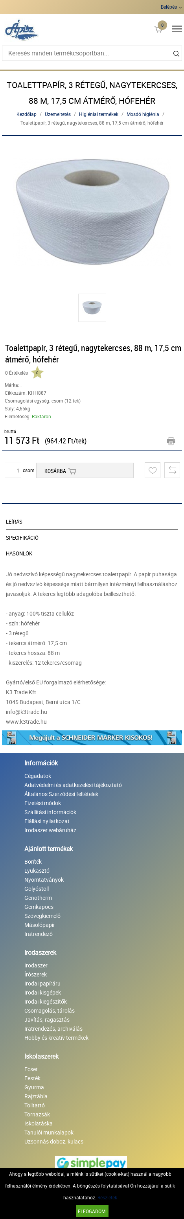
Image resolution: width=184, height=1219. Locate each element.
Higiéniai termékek (98, 114)
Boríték (33, 861)
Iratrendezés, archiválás (53, 1028)
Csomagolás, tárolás (49, 1010)
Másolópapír (39, 924)
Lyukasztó (37, 870)
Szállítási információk (50, 812)
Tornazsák (37, 1114)
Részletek (107, 1197)
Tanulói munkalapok (49, 1132)
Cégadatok (37, 776)
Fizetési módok (42, 803)
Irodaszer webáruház (50, 830)
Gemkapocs (38, 906)
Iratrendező (38, 934)
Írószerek (35, 974)
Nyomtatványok (44, 879)
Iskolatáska (38, 1123)
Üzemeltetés (58, 114)
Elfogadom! (92, 1211)
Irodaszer (36, 965)
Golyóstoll (36, 888)
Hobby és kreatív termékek (56, 1037)
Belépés (169, 7)
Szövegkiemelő (42, 915)
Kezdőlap (27, 114)
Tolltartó (34, 1105)
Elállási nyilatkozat (47, 821)
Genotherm (38, 897)
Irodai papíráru (42, 983)
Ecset (31, 1069)
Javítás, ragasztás (47, 1019)
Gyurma (34, 1087)
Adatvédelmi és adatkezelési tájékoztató (73, 785)
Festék (32, 1078)
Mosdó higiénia (143, 114)
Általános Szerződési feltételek (61, 794)
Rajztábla (36, 1096)
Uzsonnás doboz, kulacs (53, 1141)
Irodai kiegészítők (45, 1001)
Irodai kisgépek (42, 992)
